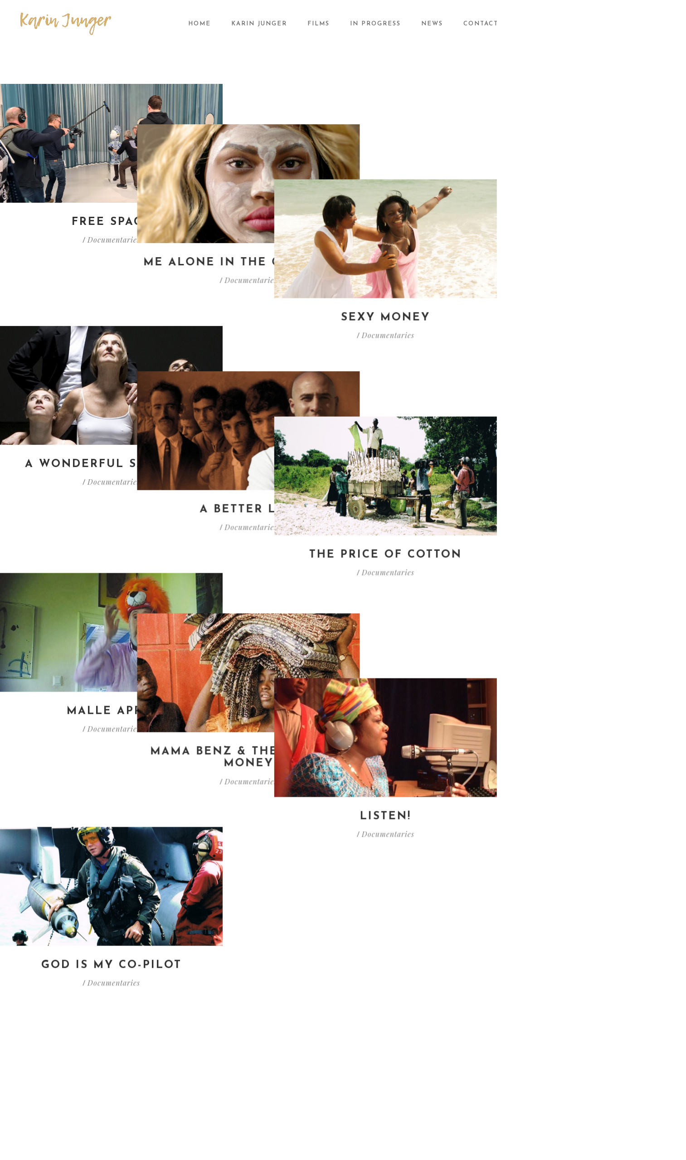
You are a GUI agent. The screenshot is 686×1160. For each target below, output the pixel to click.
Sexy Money (574, 222)
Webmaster (583, 1122)
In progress (375, 24)
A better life (343, 401)
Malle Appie (111, 581)
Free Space (111, 222)
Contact (480, 24)
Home (199, 24)
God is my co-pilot (111, 772)
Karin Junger (259, 24)
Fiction (361, 961)
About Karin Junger (249, 924)
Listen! (574, 581)
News (432, 24)
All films (363, 924)
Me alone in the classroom (343, 222)
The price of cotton (574, 401)
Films (318, 24)
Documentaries (114, 239)
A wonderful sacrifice (111, 401)
